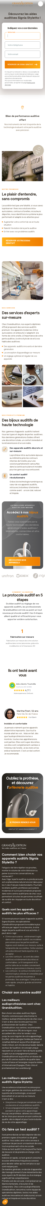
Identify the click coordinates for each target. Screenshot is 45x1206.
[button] (19, 136)
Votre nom (11, 32)
